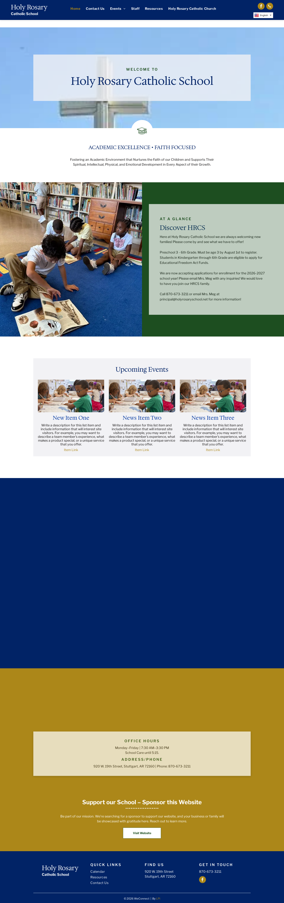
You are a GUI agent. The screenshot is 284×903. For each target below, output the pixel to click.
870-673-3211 (210, 871)
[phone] (269, 7)
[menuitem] (75, 9)
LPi (158, 898)
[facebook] (261, 7)
